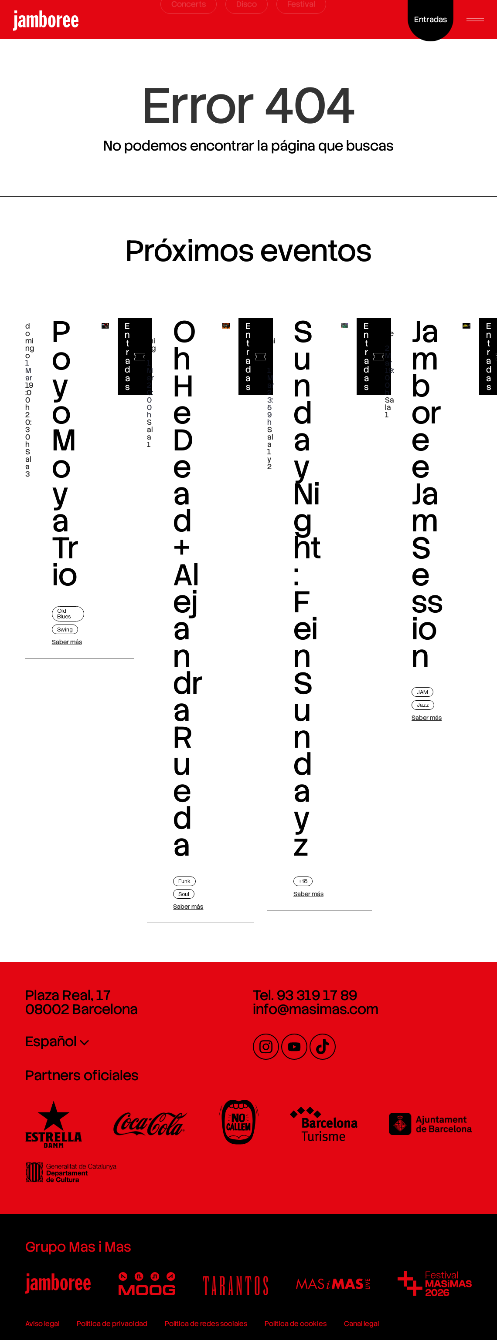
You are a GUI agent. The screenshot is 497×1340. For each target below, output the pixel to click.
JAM (422, 692)
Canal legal (361, 1323)
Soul (183, 894)
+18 (303, 881)
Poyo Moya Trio (65, 463)
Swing (65, 629)
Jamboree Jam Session (427, 506)
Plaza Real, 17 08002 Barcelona (81, 1002)
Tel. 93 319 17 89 (305, 995)
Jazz (423, 705)
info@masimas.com (315, 1009)
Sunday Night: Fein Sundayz (307, 608)
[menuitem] (109, 1041)
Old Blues (64, 613)
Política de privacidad (112, 1323)
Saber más (67, 642)
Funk (184, 881)
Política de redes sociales (206, 1323)
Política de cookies (296, 1323)
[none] (109, 1041)
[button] (475, 19)
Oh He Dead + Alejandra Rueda (188, 608)
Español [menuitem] (51, 1041)
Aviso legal (42, 1323)
